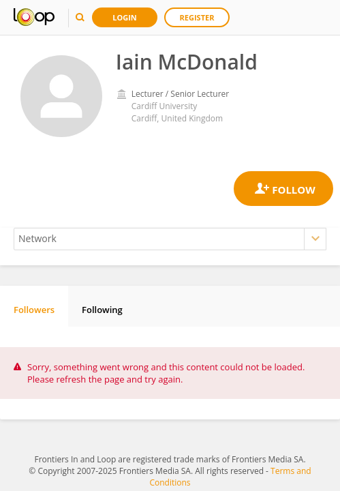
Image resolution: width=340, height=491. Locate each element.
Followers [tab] (34, 309)
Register (197, 17)
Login (124, 17)
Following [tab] (102, 309)
